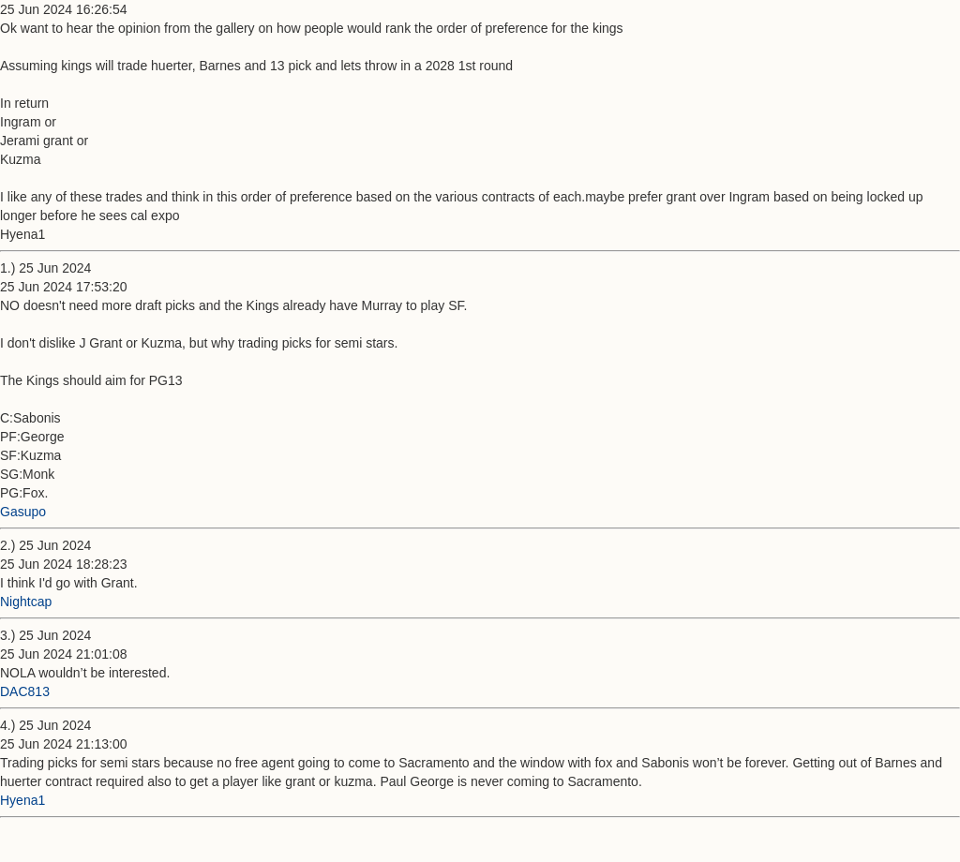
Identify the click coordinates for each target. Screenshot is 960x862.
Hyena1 (22, 800)
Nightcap (26, 601)
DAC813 (25, 691)
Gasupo (23, 511)
